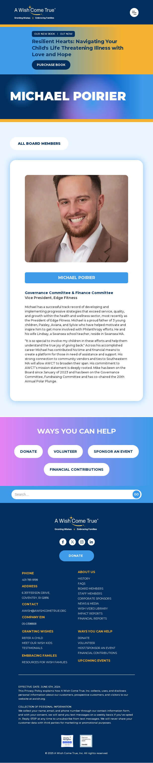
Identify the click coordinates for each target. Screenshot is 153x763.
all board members (39, 143)
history (84, 578)
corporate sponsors (94, 598)
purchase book (51, 65)
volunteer (86, 643)
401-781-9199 (30, 580)
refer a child (32, 638)
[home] (52, 12)
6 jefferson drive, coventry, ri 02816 (36, 595)
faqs (81, 583)
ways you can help (95, 631)
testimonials (32, 648)
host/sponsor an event (96, 648)
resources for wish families (44, 662)
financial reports (92, 618)
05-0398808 (29, 623)
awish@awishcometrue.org (44, 610)
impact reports (90, 613)
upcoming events (94, 660)
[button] (134, 12)
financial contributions (97, 653)
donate (76, 556)
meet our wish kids (37, 643)
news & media (88, 603)
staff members (90, 593)
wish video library (93, 608)
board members (90, 588)
